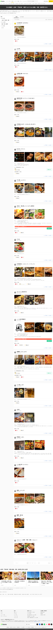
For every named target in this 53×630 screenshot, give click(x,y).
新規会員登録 (46, 1)
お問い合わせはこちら (37, 621)
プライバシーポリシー (38, 627)
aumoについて (44, 627)
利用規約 (32, 627)
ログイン (50, 1)
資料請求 (42, 613)
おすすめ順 (22, 16)
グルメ (12, 1)
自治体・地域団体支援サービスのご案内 (32, 617)
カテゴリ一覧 (16, 617)
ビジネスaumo (29, 613)
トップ (7, 1)
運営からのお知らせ (13, 627)
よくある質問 (22, 627)
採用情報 (18, 627)
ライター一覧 (16, 616)
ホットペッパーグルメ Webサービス (8, 589)
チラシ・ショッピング (23, 1)
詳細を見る (49, 169)
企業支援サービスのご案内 (30, 616)
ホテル (10, 1)
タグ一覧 (15, 613)
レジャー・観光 (16, 1)
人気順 (16, 16)
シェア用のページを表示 (48, 43)
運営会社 (8, 627)
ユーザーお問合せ (27, 627)
